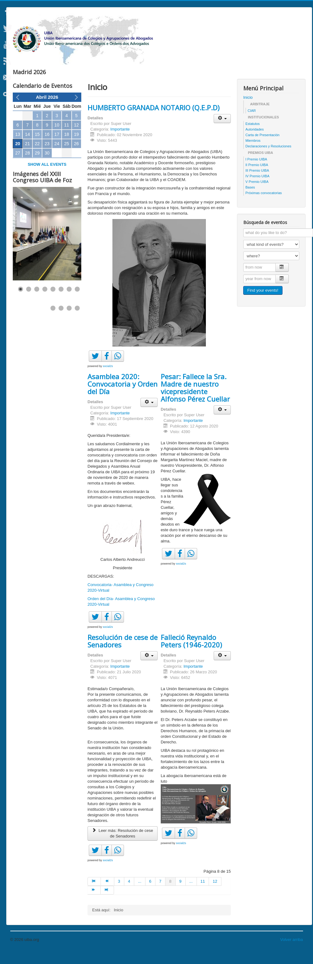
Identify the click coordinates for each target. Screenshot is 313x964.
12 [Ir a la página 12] (215, 893)
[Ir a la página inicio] (94, 894)
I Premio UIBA (256, 172)
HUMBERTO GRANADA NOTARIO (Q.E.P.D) (154, 120)
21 (27, 156)
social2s (108, 378)
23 (47, 156)
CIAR (252, 123)
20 (17, 156)
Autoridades (254, 142)
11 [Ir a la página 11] (203, 893)
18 (66, 146)
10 (57, 137)
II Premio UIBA (256, 177)
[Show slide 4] (44, 301)
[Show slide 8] (77, 301)
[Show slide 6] (61, 301)
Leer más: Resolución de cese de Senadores (122, 846)
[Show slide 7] (69, 301)
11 (66, 137)
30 (47, 165)
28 (27, 165)
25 (66, 156)
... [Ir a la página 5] (139, 893)
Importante (120, 141)
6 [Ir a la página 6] (150, 893)
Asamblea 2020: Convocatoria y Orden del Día (123, 396)
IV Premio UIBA (257, 188)
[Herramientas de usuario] (222, 131)
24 (57, 156)
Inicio (248, 109)
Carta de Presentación (262, 147)
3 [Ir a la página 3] (119, 893)
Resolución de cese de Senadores (123, 653)
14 (27, 146)
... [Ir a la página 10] (191, 893)
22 (37, 156)
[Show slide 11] (69, 320)
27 (17, 165)
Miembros (252, 153)
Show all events (47, 176)
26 (76, 156)
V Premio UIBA (256, 194)
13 (17, 146)
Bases (250, 200)
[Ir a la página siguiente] (94, 902)
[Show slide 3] (36, 301)
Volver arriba (291, 952)
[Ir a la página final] (107, 902)
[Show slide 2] (28, 301)
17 (57, 146)
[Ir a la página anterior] (107, 894)
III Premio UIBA (257, 183)
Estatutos (252, 136)
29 (37, 165)
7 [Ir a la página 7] (160, 893)
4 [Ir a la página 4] (129, 893)
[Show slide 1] (20, 301)
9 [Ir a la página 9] (180, 893)
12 (76, 137)
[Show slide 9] (52, 320)
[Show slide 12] (77, 320)
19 (76, 146)
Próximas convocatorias (263, 205)
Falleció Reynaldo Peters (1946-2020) (191, 653)
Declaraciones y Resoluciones (268, 158)
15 (37, 146)
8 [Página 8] (170, 893)
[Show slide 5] (52, 301)
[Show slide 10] (61, 320)
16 (47, 146)
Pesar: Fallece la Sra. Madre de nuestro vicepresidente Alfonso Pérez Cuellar (195, 400)
